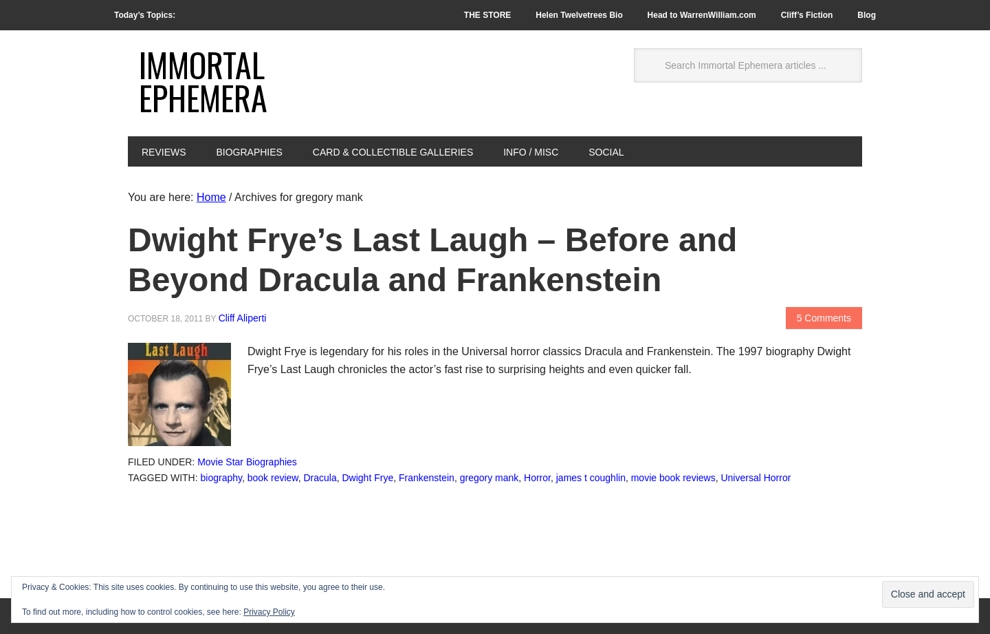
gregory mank (489, 477)
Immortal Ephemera (203, 81)
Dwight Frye (368, 477)
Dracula (319, 477)
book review (273, 477)
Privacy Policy (269, 612)
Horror (537, 477)
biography (221, 477)
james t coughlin (591, 477)
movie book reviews (673, 477)
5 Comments (824, 318)
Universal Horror (755, 477)
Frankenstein (426, 477)
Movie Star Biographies (247, 461)
